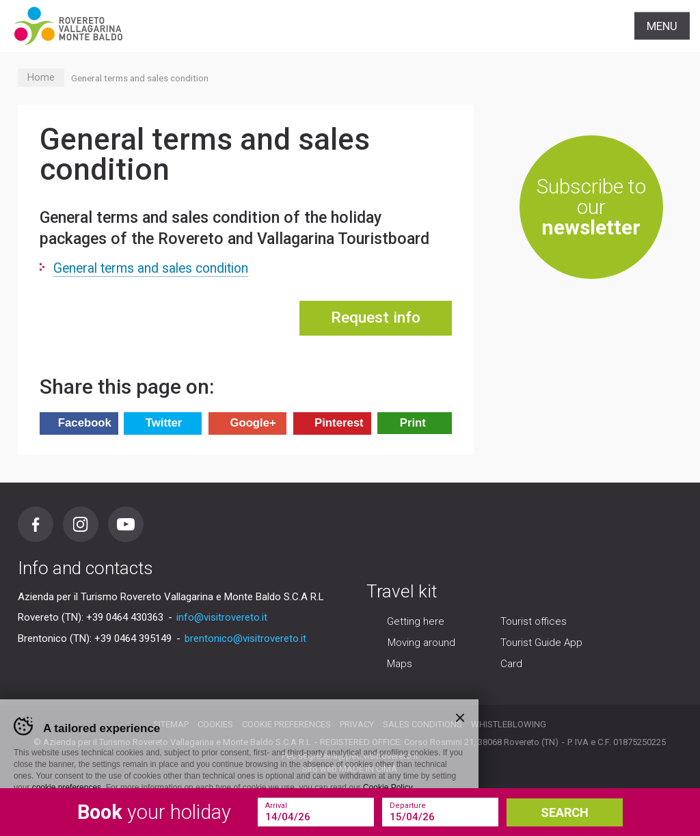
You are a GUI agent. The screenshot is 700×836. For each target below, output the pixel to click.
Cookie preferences (286, 724)
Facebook (35, 524)
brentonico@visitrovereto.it (245, 638)
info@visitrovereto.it (221, 617)
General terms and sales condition (150, 268)
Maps (399, 664)
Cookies (215, 724)
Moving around (421, 642)
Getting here (415, 621)
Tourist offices (533, 621)
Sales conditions (422, 724)
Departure (408, 805)
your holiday (154, 812)
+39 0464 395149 (133, 638)
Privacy (357, 724)
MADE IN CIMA (368, 769)
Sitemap (171, 724)
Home (41, 77)
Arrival (276, 805)
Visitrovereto (68, 26)
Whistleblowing (508, 724)
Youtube (126, 524)
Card (511, 664)
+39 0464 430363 (124, 617)
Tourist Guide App (541, 642)
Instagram (80, 524)
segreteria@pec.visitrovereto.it (358, 756)
